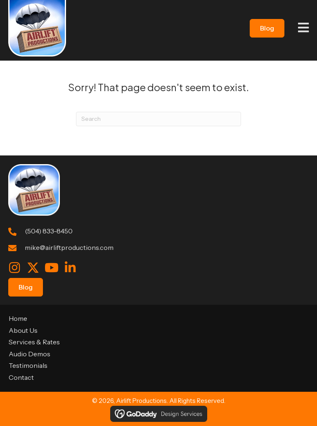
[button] (14, 267)
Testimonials (28, 365)
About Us (23, 330)
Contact (21, 377)
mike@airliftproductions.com (69, 247)
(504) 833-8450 (49, 231)
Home (18, 318)
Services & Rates (34, 342)
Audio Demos (29, 354)
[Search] (158, 119)
